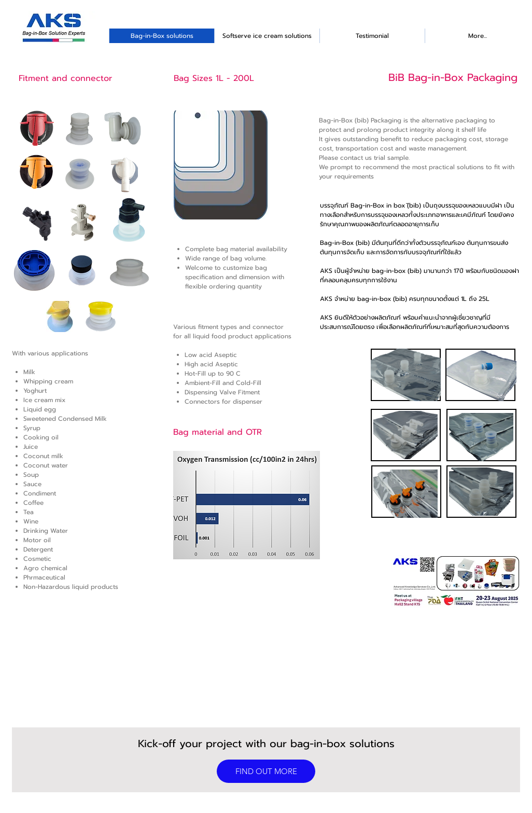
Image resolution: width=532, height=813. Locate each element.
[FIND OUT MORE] (266, 771)
